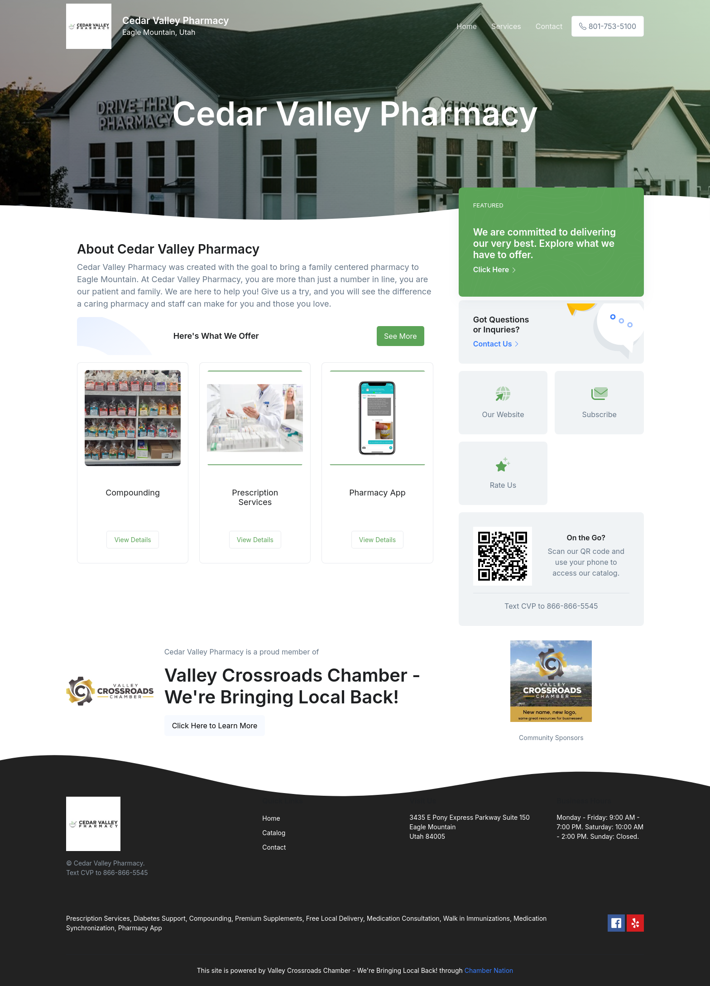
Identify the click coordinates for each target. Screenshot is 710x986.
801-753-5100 (607, 26)
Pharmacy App (377, 492)
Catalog (273, 833)
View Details (132, 540)
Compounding (133, 492)
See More (400, 336)
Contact (549, 26)
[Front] (90, 26)
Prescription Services (255, 497)
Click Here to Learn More (215, 725)
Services (506, 26)
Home (466, 26)
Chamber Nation (489, 970)
